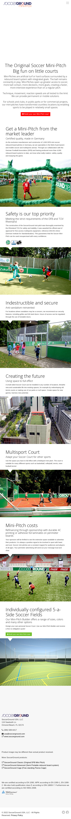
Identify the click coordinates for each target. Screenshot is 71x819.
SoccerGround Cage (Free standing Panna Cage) (25, 768)
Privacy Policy (17, 815)
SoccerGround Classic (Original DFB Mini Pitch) (24, 762)
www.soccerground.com (14, 736)
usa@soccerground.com (14, 734)
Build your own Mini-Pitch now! (35, 114)
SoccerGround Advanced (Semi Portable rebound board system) (31, 765)
